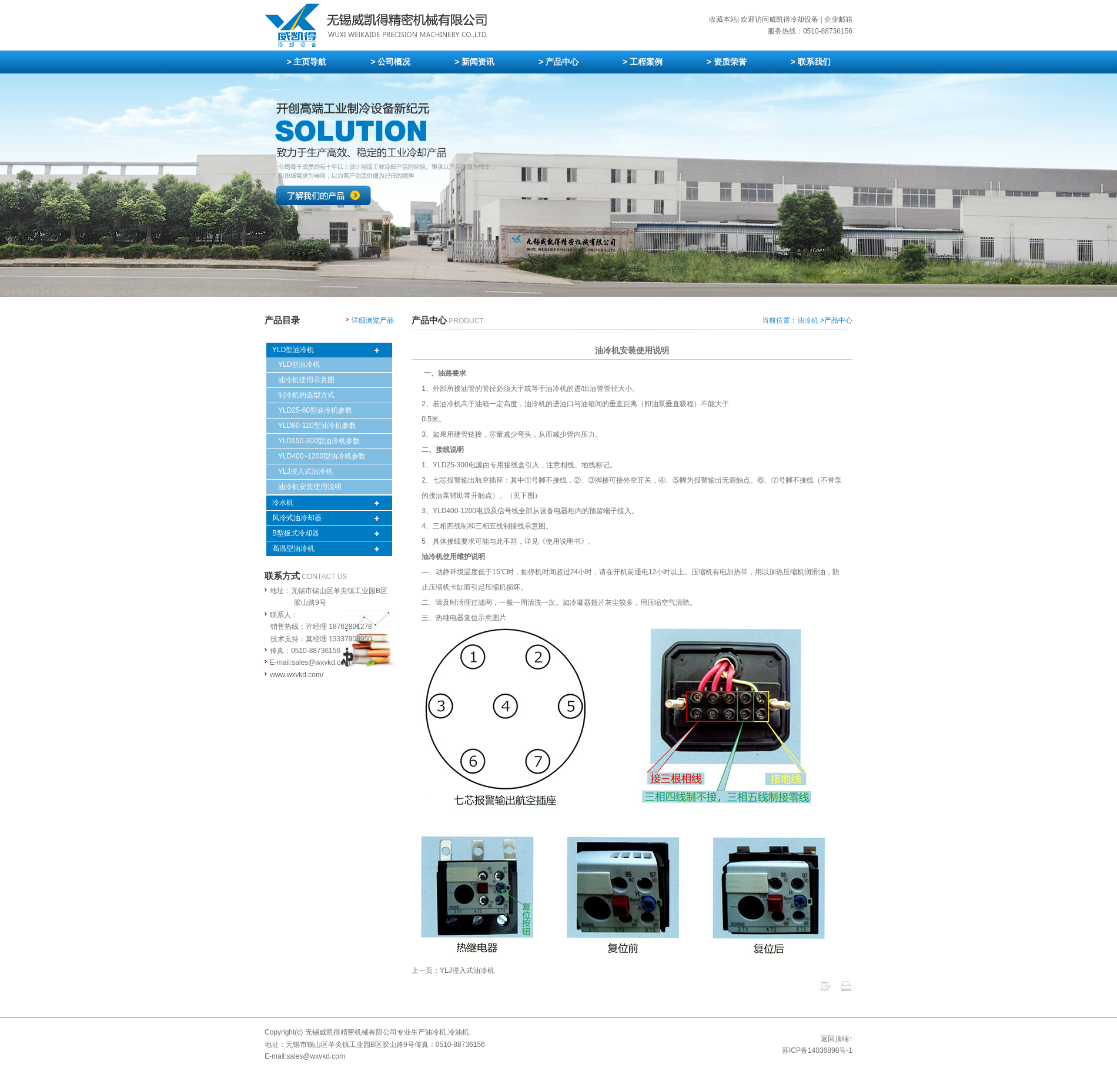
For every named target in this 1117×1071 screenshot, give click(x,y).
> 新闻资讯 (474, 61)
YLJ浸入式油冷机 (305, 471)
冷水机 (282, 502)
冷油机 (458, 1032)
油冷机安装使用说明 (310, 487)
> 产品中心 (558, 61)
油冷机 (807, 320)
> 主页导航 (306, 61)
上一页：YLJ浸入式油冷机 (453, 970)
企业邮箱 (838, 19)
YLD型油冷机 (293, 350)
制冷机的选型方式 (306, 395)
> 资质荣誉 (727, 61)
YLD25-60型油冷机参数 (315, 410)
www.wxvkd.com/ (296, 675)
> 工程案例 (643, 61)
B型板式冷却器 (295, 533)
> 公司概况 (390, 61)
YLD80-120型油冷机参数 (317, 425)
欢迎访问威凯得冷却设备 (779, 19)
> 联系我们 (810, 61)
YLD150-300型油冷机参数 (319, 441)
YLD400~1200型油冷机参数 (322, 456)
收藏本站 (723, 19)
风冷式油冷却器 (297, 518)
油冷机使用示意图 (306, 380)
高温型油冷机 (293, 548)
